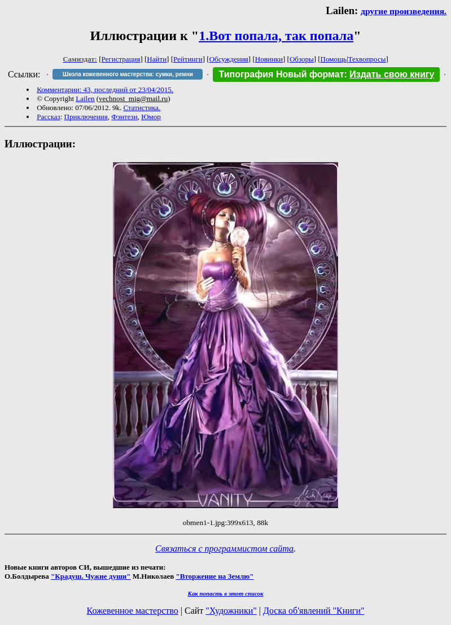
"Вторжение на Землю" (214, 576)
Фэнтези (124, 116)
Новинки (269, 59)
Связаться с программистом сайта (224, 548)
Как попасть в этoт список (226, 593)
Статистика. (141, 107)
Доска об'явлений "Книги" (314, 610)
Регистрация (121, 59)
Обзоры (302, 59)
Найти (157, 59)
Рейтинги (188, 59)
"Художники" (230, 610)
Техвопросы (367, 59)
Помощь (334, 59)
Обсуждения (228, 59)
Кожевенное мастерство (132, 610)
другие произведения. (403, 11)
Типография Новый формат (281, 74)
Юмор (151, 116)
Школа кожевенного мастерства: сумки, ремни (128, 74)
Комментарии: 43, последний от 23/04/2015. (105, 89)
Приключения (86, 116)
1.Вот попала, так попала (276, 35)
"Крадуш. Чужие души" (91, 576)
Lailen (85, 98)
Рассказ (48, 116)
